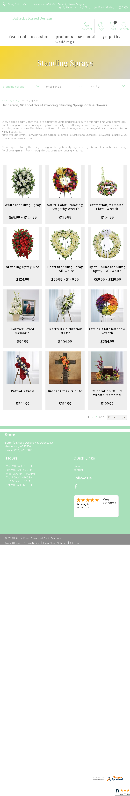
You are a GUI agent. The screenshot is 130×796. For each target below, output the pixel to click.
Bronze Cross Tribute (65, 391)
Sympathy (14, 100)
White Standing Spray (23, 205)
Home (4, 100)
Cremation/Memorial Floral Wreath (107, 207)
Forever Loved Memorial (22, 331)
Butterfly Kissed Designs (33, 18)
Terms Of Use (12, 542)
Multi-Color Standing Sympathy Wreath (65, 207)
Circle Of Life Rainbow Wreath (107, 331)
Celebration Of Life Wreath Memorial (107, 393)
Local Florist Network (54, 542)
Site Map (74, 542)
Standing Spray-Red (23, 267)
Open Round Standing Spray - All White (107, 269)
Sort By (95, 86)
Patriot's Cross (23, 391)
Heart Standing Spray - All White (65, 269)
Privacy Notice (31, 542)
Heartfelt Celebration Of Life (64, 331)
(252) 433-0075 (17, 4)
